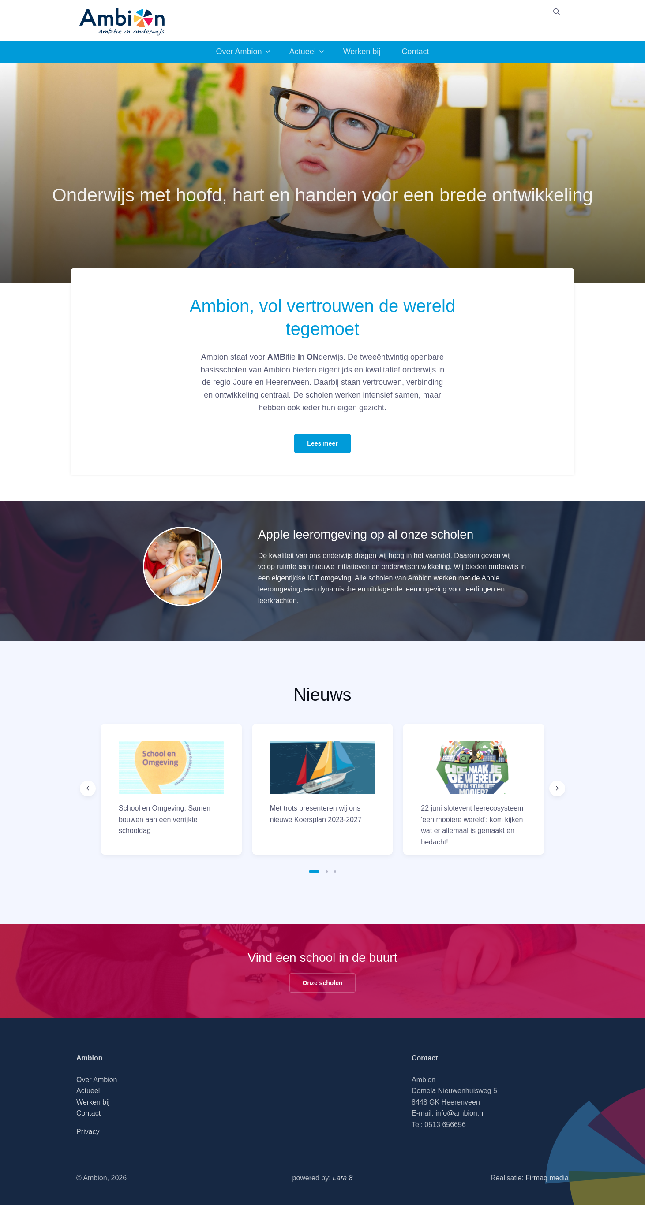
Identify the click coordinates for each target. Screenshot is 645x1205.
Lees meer (322, 443)
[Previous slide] (88, 788)
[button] (314, 871)
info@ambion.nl (459, 1113)
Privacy (87, 1131)
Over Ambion (239, 51)
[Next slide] (557, 788)
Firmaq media (547, 1178)
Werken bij (362, 51)
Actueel (302, 51)
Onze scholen (322, 982)
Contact (415, 51)
